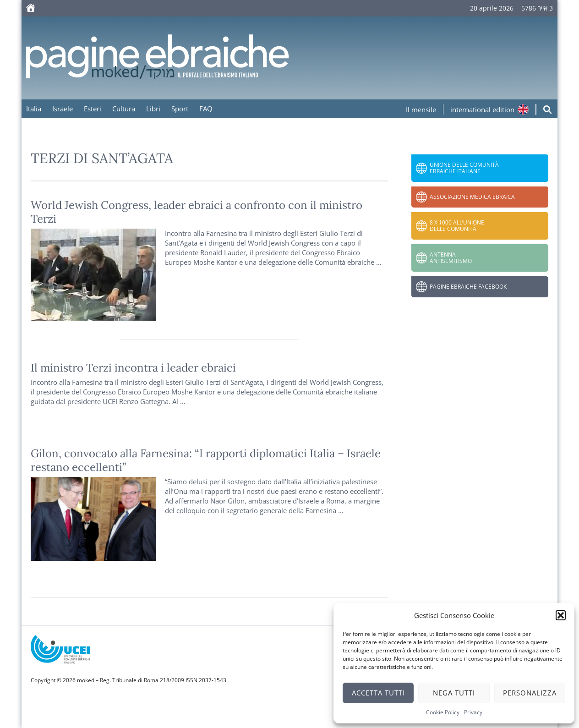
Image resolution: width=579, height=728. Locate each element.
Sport (179, 108)
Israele (62, 108)
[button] (560, 615)
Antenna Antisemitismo (451, 258)
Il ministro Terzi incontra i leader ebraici (133, 368)
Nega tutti (454, 692)
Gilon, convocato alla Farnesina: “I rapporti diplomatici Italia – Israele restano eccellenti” (206, 460)
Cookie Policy (442, 712)
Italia (33, 108)
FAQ (206, 108)
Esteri (92, 108)
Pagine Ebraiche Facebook (468, 286)
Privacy (473, 712)
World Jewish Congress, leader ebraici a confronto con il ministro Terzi (196, 212)
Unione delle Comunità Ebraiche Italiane (464, 168)
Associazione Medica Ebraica (472, 197)
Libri (153, 108)
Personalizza (530, 692)
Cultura (123, 108)
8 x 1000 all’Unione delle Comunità (457, 226)
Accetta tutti (378, 692)
